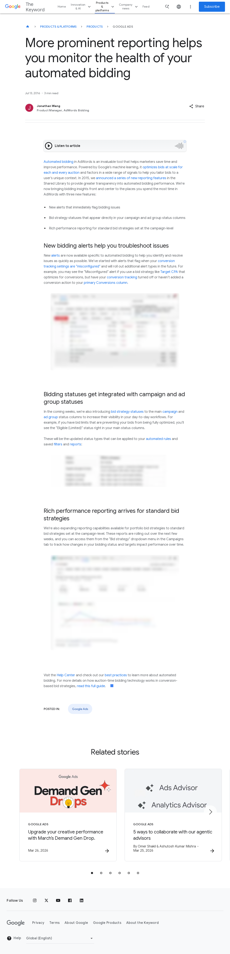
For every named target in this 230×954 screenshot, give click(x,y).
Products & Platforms (58, 26)
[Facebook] (70, 901)
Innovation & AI (81, 6)
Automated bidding (58, 162)
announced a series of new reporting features (131, 178)
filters (58, 444)
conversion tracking (122, 277)
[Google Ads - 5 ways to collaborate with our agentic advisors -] (169, 815)
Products (95, 26)
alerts (55, 255)
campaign (170, 412)
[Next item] (210, 812)
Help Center (66, 675)
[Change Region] (60, 938)
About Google (76, 923)
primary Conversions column (105, 283)
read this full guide (91, 686)
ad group (51, 417)
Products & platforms (105, 6)
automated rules (158, 439)
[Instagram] (35, 901)
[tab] (92, 873)
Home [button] (62, 6)
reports (75, 444)
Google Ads (80, 709)
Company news (129, 6)
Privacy (38, 923)
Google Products (107, 923)
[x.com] (46, 901)
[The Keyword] (28, 27)
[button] (196, 106)
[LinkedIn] (82, 901)
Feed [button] (146, 6)
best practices (116, 675)
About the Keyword (142, 923)
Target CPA (169, 272)
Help (14, 938)
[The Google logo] (16, 923)
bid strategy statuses (127, 412)
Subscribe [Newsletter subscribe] (212, 7)
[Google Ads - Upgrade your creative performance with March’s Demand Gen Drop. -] (60, 815)
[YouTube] (58, 901)
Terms (54, 923)
